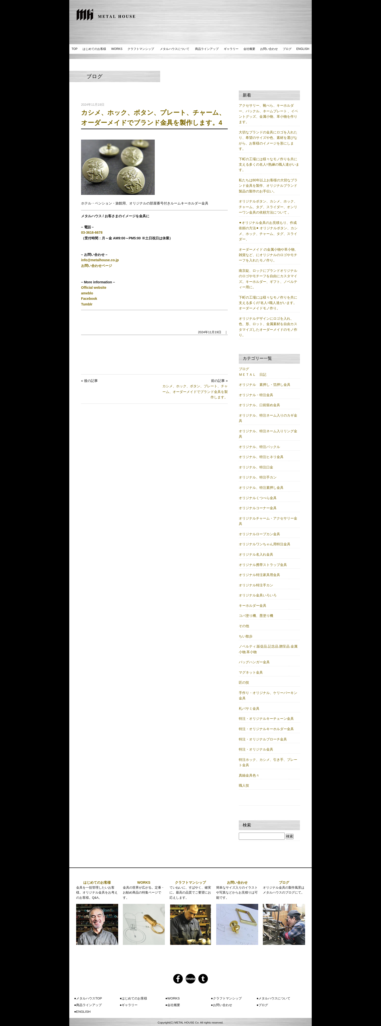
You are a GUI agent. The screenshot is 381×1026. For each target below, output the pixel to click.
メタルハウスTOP (89, 998)
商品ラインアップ (207, 49)
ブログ (287, 49)
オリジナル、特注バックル (259, 447)
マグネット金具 (251, 672)
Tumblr (86, 304)
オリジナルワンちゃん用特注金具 (264, 544)
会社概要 (249, 49)
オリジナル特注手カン (256, 585)
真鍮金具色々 (249, 775)
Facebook (89, 299)
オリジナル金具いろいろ (258, 595)
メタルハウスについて (174, 49)
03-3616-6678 (91, 232)
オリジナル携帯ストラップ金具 (263, 565)
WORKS (116, 49)
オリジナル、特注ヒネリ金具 (261, 457)
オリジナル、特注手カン (258, 477)
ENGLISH (302, 49)
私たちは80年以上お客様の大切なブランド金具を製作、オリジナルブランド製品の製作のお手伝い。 (268, 185)
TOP (74, 49)
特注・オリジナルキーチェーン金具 (266, 719)
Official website (93, 287)
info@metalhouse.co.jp (100, 260)
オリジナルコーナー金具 (258, 508)
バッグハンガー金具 (254, 662)
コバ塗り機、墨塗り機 (256, 616)
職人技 (244, 785)
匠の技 (244, 682)
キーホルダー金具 (252, 605)
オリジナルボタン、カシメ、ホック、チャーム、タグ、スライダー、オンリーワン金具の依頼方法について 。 (268, 206)
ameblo (87, 293)
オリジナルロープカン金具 (259, 534)
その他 (244, 626)
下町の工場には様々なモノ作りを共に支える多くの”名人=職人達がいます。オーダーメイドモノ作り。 (268, 302)
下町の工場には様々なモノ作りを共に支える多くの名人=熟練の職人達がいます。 (269, 164)
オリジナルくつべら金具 (258, 498)
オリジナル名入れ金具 (256, 554)
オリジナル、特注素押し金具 (261, 488)
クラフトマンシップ (140, 49)
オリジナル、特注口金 (256, 467)
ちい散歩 (246, 636)
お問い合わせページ (96, 266)
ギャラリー (231, 49)
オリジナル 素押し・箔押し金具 (264, 385)
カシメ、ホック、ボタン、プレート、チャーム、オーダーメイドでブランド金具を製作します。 (195, 391)
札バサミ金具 (249, 708)
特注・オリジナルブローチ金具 (263, 739)
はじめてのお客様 (94, 49)
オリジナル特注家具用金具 (259, 575)
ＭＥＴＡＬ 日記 (252, 374)
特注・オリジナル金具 (256, 749)
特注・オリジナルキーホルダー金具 (266, 729)
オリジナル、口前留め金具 (259, 405)
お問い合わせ (269, 49)
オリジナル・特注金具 (256, 395)
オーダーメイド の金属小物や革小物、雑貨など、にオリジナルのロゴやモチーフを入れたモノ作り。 (268, 254)
